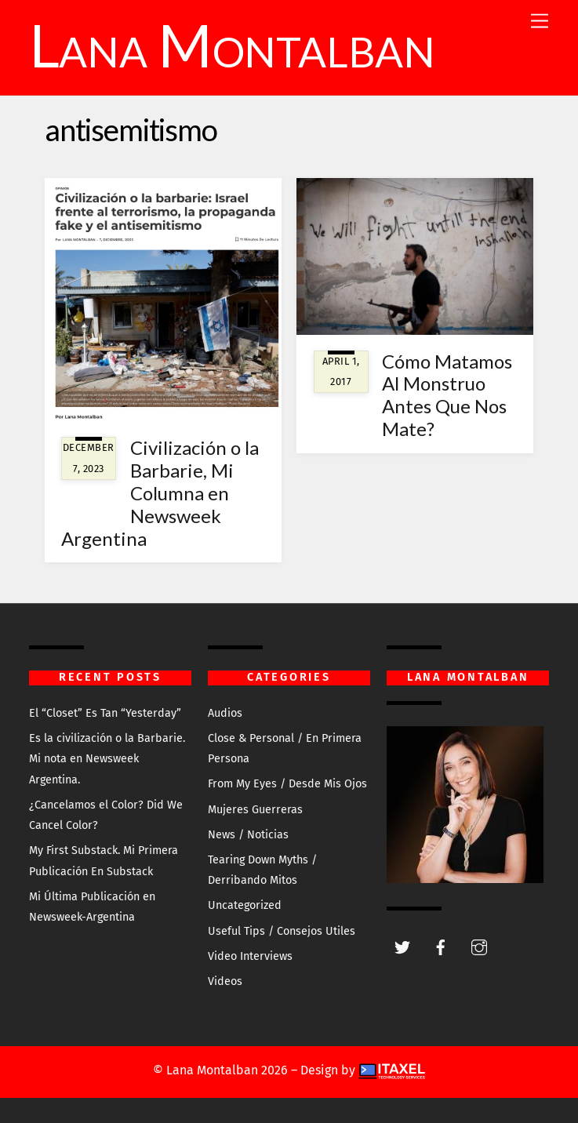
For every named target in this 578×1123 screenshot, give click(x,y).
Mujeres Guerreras (255, 809)
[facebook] (440, 946)
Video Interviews (250, 956)
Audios (225, 713)
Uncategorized (245, 905)
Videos (225, 981)
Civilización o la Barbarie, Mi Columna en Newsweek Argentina (160, 492)
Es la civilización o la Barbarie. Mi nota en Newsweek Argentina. (107, 759)
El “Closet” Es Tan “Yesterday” (105, 713)
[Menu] (539, 21)
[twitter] (402, 946)
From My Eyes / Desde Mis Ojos (287, 783)
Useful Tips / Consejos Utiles (281, 931)
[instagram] (479, 946)
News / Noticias (248, 834)
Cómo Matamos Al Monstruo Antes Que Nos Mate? (447, 395)
